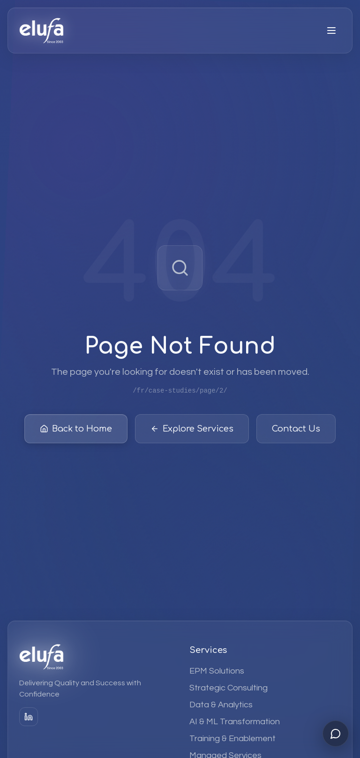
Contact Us (296, 430)
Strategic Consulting (228, 687)
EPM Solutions (216, 671)
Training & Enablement (232, 738)
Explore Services (191, 430)
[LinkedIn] (28, 716)
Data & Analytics (221, 704)
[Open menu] (331, 30)
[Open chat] (335, 733)
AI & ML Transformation (234, 721)
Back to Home (76, 430)
